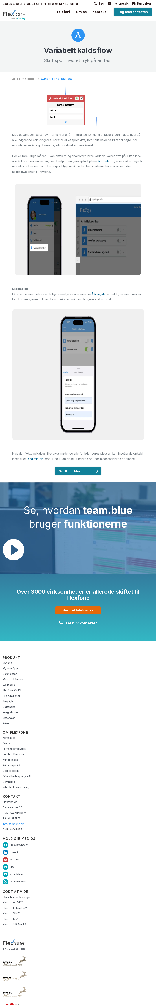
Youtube (14, 859)
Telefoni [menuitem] (63, 12)
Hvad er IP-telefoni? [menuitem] (15, 908)
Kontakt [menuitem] (99, 12)
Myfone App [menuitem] (10, 668)
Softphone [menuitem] (9, 706)
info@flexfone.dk (13, 823)
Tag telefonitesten (133, 12)
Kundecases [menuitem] (10, 759)
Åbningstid (99, 294)
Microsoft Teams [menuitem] (13, 679)
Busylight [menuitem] (8, 701)
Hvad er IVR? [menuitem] (11, 919)
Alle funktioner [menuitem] (11, 695)
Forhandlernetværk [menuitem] (14, 748)
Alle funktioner (24, 78)
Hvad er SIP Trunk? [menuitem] (14, 924)
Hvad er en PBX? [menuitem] (13, 902)
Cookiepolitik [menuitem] (11, 770)
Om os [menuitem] (81, 12)
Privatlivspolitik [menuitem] (12, 765)
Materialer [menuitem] (9, 717)
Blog (12, 866)
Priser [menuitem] (6, 723)
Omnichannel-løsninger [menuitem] (17, 897)
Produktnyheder (19, 844)
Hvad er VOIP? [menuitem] (12, 913)
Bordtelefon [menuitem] (10, 673)
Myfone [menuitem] (7, 662)
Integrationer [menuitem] (10, 712)
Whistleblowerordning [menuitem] (16, 787)
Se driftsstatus (18, 881)
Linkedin (14, 852)
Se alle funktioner (72, 471)
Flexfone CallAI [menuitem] (12, 690)
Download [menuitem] (9, 781)
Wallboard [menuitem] (9, 684)
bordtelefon (106, 161)
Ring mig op (35, 459)
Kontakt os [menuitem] (9, 737)
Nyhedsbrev (16, 874)
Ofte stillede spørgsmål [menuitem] (17, 776)
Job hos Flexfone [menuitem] (13, 754)
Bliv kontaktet (69, 3)
